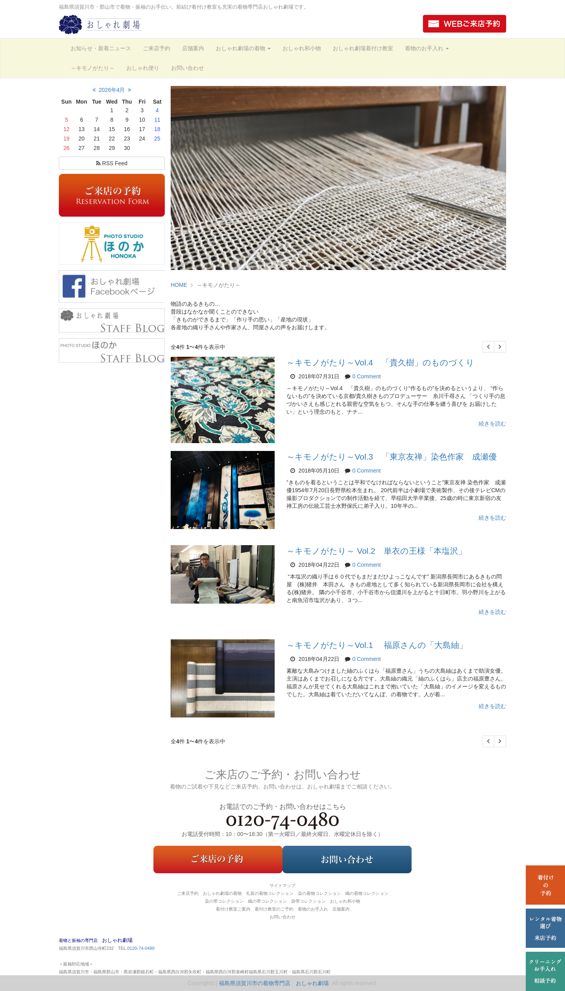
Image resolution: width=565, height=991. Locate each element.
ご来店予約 (156, 48)
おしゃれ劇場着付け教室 (363, 48)
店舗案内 (193, 48)
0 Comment (366, 376)
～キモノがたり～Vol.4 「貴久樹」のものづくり (380, 362)
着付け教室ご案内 (233, 909)
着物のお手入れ (427, 48)
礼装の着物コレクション (269, 893)
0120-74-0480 (141, 948)
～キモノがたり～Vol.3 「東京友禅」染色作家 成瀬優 (391, 456)
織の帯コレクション (267, 901)
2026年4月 (112, 90)
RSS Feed (111, 163)
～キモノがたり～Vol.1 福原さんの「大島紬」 (376, 645)
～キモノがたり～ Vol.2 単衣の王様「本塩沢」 (376, 550)
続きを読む (492, 423)
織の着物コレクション (366, 893)
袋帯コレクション (308, 901)
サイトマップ (282, 885)
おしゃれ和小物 (301, 48)
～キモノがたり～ (93, 68)
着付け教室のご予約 (274, 909)
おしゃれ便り (142, 68)
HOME (179, 285)
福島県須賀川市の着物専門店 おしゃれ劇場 (274, 983)
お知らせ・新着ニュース (101, 48)
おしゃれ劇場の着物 (243, 48)
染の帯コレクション (224, 901)
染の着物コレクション (319, 893)
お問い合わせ (187, 68)
